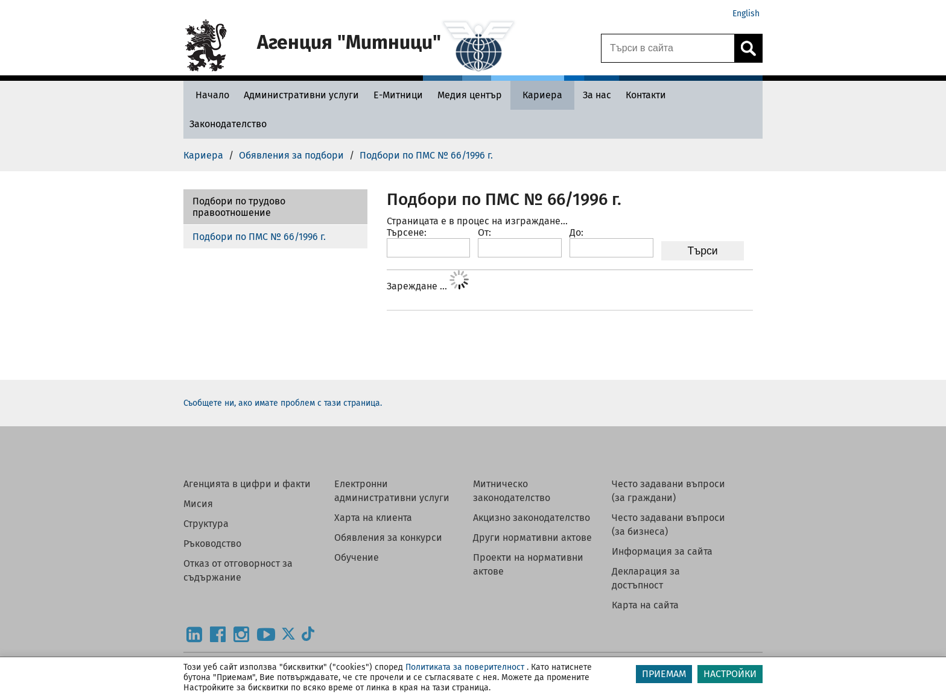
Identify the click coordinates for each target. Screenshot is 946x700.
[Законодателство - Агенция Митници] (228, 124)
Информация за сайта (662, 551)
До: (576, 232)
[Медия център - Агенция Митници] (469, 95)
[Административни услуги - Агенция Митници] (301, 95)
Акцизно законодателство (531, 517)
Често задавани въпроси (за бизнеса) (668, 524)
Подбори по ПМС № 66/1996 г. (259, 236)
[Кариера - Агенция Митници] (542, 95)
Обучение (356, 557)
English (746, 13)
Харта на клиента (373, 517)
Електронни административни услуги (391, 490)
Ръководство (212, 543)
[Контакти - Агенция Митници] (646, 95)
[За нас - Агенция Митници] (597, 95)
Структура (206, 523)
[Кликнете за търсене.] (748, 48)
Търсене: (407, 232)
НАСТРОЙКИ (730, 674)
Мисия (198, 503)
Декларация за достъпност (646, 578)
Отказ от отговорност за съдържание (238, 570)
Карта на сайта (645, 605)
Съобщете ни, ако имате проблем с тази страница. (282, 403)
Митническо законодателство (511, 490)
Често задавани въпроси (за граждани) (668, 490)
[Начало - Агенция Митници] (209, 95)
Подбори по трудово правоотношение (238, 206)
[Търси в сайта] (668, 48)
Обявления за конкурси (388, 537)
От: (484, 232)
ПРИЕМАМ (664, 674)
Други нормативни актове (532, 537)
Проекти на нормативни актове (528, 564)
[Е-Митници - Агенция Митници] (398, 95)
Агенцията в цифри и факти (247, 484)
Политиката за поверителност (464, 667)
